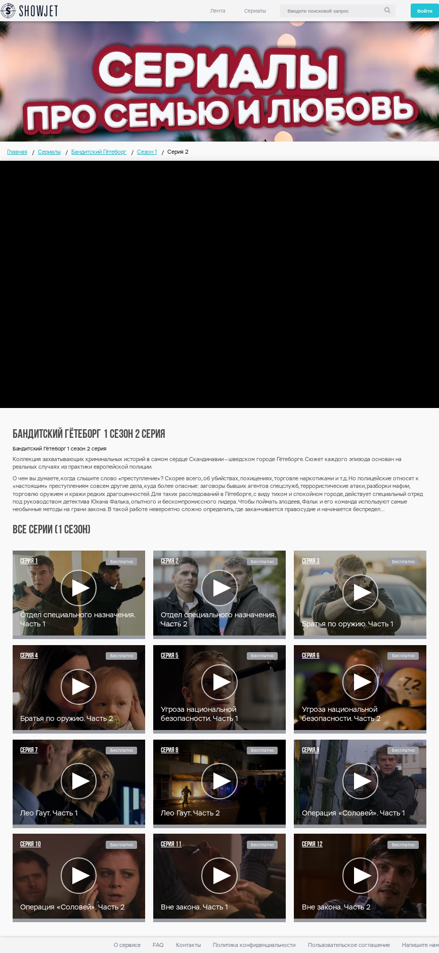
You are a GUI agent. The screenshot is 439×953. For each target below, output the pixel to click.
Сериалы (255, 11)
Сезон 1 (147, 152)
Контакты (188, 945)
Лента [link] (217, 11)
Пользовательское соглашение (349, 945)
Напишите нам (420, 945)
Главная (17, 152)
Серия (29, 561)
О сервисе (127, 945)
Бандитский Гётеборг (98, 152)
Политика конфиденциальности (254, 945)
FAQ (158, 945)
